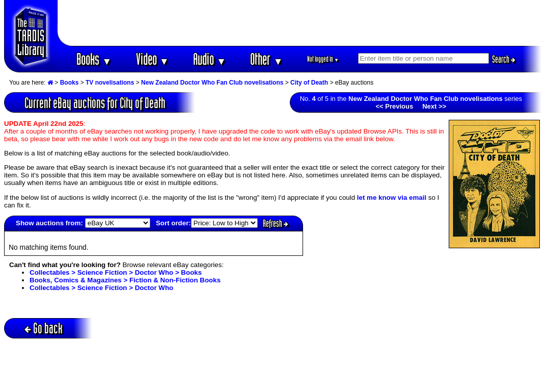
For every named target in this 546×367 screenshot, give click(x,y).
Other (266, 59)
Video (152, 59)
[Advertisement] (300, 23)
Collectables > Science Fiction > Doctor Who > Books (116, 272)
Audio (209, 59)
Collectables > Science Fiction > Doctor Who (101, 288)
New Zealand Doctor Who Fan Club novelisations (212, 82)
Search (503, 59)
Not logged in (323, 59)
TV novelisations (110, 82)
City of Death (309, 82)
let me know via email (391, 197)
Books (94, 59)
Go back (43, 328)
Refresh (275, 223)
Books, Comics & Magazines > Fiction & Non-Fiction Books (125, 280)
